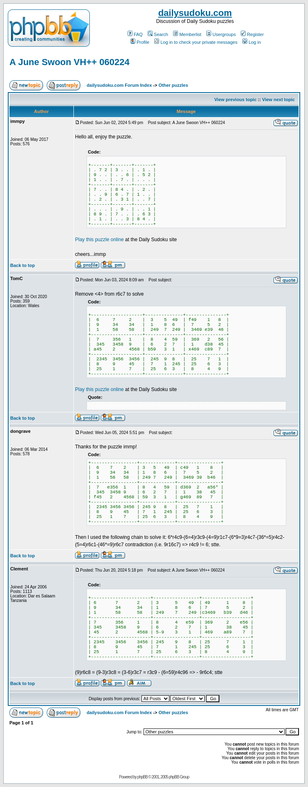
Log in (251, 42)
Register (252, 34)
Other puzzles (173, 85)
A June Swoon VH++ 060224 (69, 62)
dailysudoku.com (195, 13)
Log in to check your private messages (195, 42)
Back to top (22, 265)
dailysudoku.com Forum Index (119, 85)
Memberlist (187, 34)
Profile (139, 42)
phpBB (142, 777)
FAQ (135, 34)
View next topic (278, 99)
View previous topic (235, 99)
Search (158, 34)
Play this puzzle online (99, 239)
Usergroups (221, 34)
